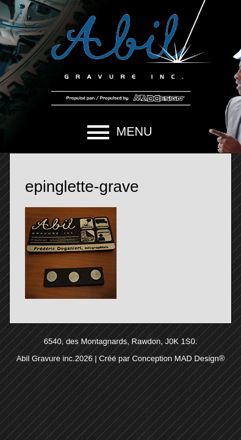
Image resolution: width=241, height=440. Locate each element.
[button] (120, 132)
